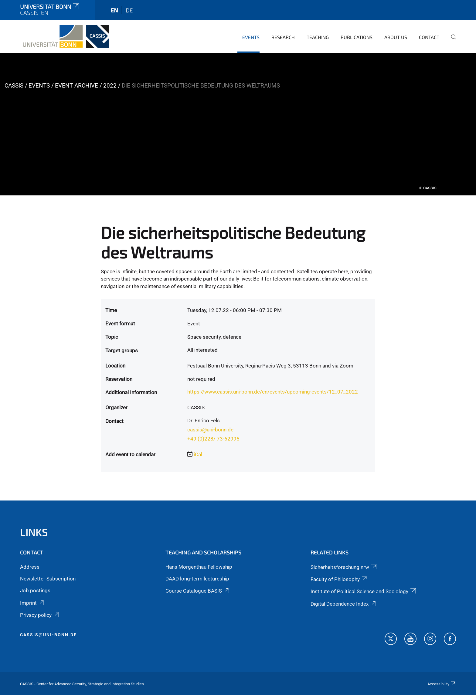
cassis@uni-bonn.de (210, 430)
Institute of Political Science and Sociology (363, 591)
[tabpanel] (238, 124)
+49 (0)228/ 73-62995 (213, 439)
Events (251, 37)
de (129, 10)
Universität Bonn (50, 6)
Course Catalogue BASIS (197, 591)
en (114, 10)
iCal (198, 454)
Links (34, 532)
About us (395, 37)
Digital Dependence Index (344, 604)
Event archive (76, 85)
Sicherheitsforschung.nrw (344, 567)
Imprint (32, 603)
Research (283, 37)
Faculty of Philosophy (339, 579)
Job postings (35, 590)
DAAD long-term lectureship (197, 579)
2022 (110, 85)
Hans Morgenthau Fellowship (198, 567)
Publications (356, 37)
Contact (429, 37)
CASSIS (14, 85)
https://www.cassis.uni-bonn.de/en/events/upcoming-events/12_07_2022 (272, 392)
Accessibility (441, 684)
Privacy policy (40, 615)
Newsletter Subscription (48, 579)
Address (29, 567)
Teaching (318, 37)
